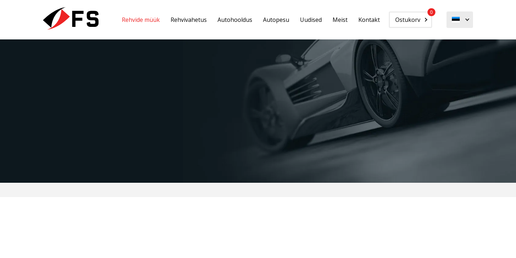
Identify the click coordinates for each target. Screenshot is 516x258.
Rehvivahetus (189, 20)
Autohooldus (235, 20)
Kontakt (369, 20)
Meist (340, 20)
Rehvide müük (141, 20)
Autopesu (276, 20)
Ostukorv (413, 17)
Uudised (311, 20)
